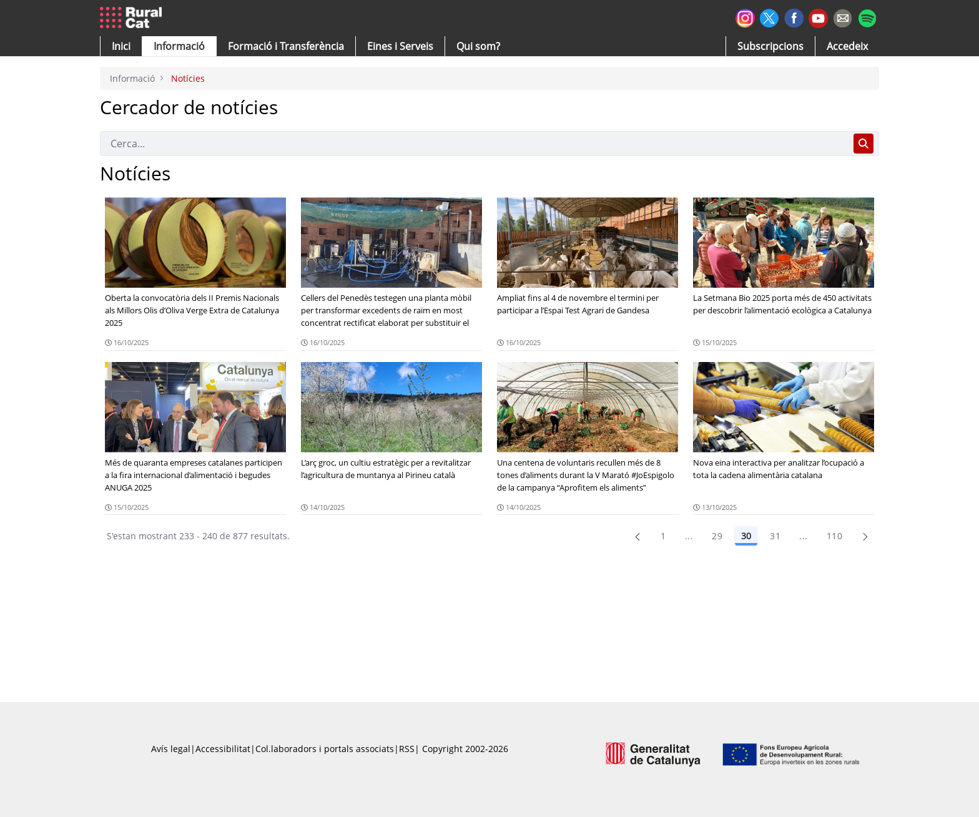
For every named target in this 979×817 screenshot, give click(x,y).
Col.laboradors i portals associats (324, 749)
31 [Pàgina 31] (775, 536)
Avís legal (170, 749)
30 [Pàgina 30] (746, 536)
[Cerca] (474, 143)
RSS (407, 749)
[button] (121, 46)
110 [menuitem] (834, 536)
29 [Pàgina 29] (717, 536)
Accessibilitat (222, 749)
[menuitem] (286, 46)
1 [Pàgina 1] (663, 536)
